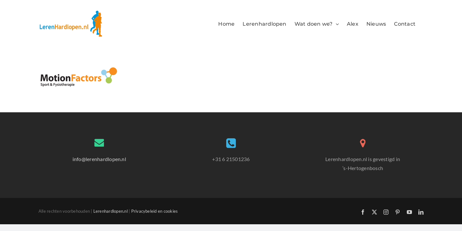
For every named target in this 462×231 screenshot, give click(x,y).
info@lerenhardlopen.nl (99, 159)
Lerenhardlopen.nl (110, 211)
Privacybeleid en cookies (154, 211)
